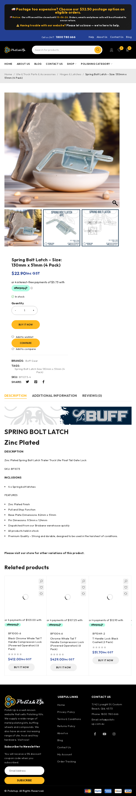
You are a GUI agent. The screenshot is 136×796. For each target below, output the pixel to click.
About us (62, 733)
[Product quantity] (25, 310)
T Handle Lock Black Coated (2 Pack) (105, 640)
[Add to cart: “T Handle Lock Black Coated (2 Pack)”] (105, 660)
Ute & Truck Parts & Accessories (36, 74)
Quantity (18, 303)
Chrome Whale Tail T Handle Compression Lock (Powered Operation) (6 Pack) (67, 644)
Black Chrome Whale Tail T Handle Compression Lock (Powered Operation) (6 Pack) (25, 644)
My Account (64, 754)
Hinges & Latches (70, 74)
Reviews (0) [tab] (92, 396)
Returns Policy (66, 726)
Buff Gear (31, 360)
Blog (129, 37)
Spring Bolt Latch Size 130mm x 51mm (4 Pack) (40, 370)
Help (91, 37)
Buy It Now (26, 324)
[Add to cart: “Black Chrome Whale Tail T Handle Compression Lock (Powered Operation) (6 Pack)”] (21, 667)
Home (8, 74)
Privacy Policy (66, 712)
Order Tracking (66, 761)
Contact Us (116, 37)
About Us (102, 37)
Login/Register (111, 50)
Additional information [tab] (54, 396)
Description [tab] (15, 396)
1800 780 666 (65, 37)
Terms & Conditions (69, 719)
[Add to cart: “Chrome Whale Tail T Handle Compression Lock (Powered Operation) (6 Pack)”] (63, 667)
